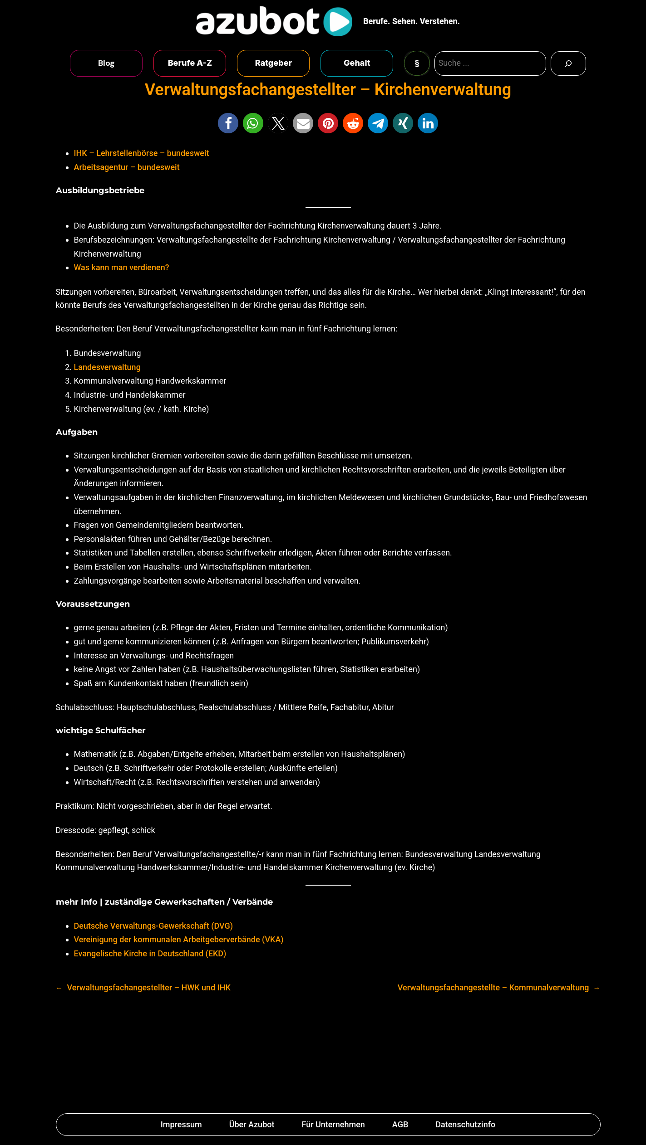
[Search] (568, 63)
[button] (228, 123)
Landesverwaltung (107, 367)
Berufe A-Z (190, 63)
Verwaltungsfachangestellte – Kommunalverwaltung (493, 987)
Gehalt (357, 63)
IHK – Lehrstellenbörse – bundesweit (141, 153)
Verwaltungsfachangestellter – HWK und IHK (148, 987)
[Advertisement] (323, 1056)
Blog (106, 63)
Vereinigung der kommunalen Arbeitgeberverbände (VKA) (179, 939)
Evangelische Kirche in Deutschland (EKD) (150, 953)
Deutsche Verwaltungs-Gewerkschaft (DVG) (153, 926)
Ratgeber (273, 63)
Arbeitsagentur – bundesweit (127, 167)
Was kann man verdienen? (121, 267)
